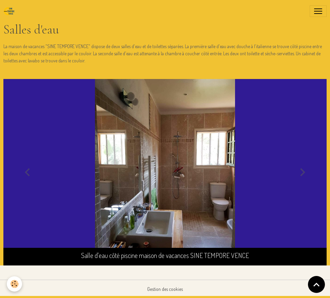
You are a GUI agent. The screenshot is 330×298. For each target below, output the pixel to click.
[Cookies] (14, 284)
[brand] (10, 11)
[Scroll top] (316, 284)
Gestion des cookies (165, 289)
